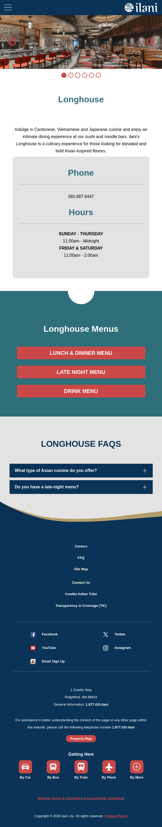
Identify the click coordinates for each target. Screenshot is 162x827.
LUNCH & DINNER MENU (81, 353)
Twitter (120, 634)
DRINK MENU (81, 391)
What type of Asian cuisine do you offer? (56, 470)
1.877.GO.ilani (97, 704)
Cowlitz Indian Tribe (81, 594)
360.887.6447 (81, 196)
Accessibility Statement (105, 798)
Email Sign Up (53, 661)
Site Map (81, 569)
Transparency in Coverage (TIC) (81, 606)
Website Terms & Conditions (61, 798)
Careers (81, 546)
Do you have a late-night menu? (47, 487)
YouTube (49, 648)
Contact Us (81, 583)
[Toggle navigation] (8, 7)
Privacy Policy (116, 816)
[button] (45, 647)
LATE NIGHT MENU (81, 372)
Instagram (123, 648)
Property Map (81, 739)
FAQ (80, 558)
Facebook (50, 634)
